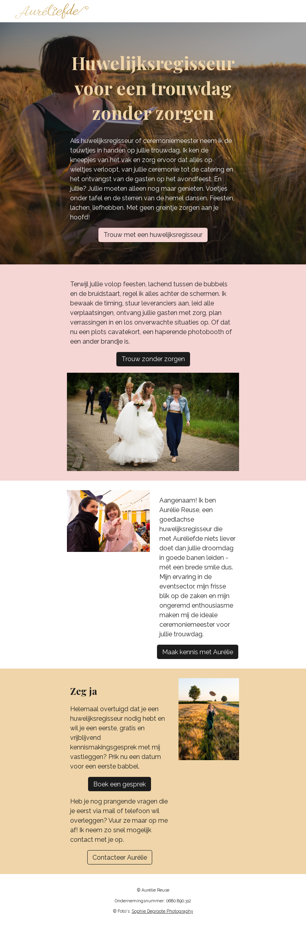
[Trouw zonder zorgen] (153, 359)
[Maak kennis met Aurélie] (197, 652)
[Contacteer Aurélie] (120, 857)
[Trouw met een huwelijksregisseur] (153, 235)
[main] (153, 88)
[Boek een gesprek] (119, 784)
